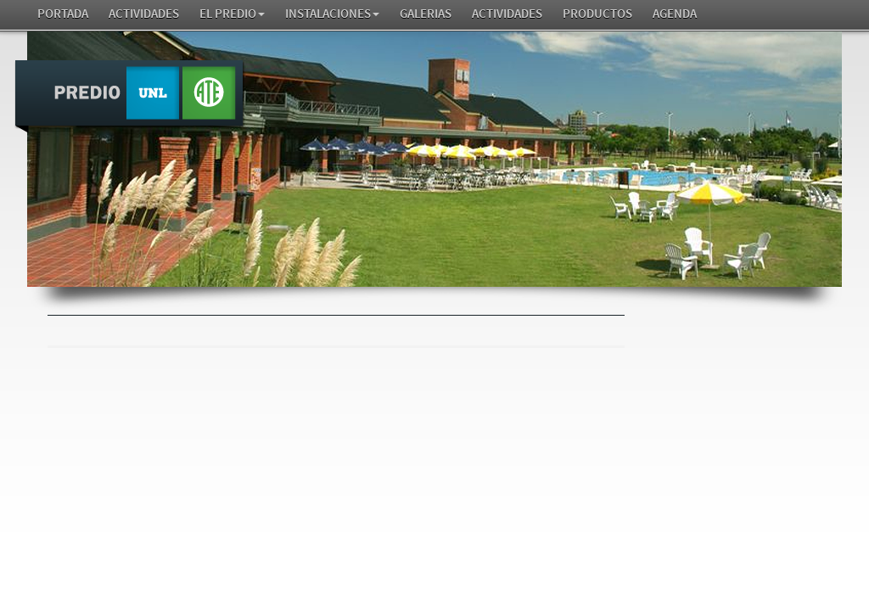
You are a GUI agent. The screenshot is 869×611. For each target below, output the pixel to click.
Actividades (144, 14)
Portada (62, 14)
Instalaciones (332, 14)
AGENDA (675, 14)
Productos (597, 14)
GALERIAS (425, 14)
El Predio (232, 14)
